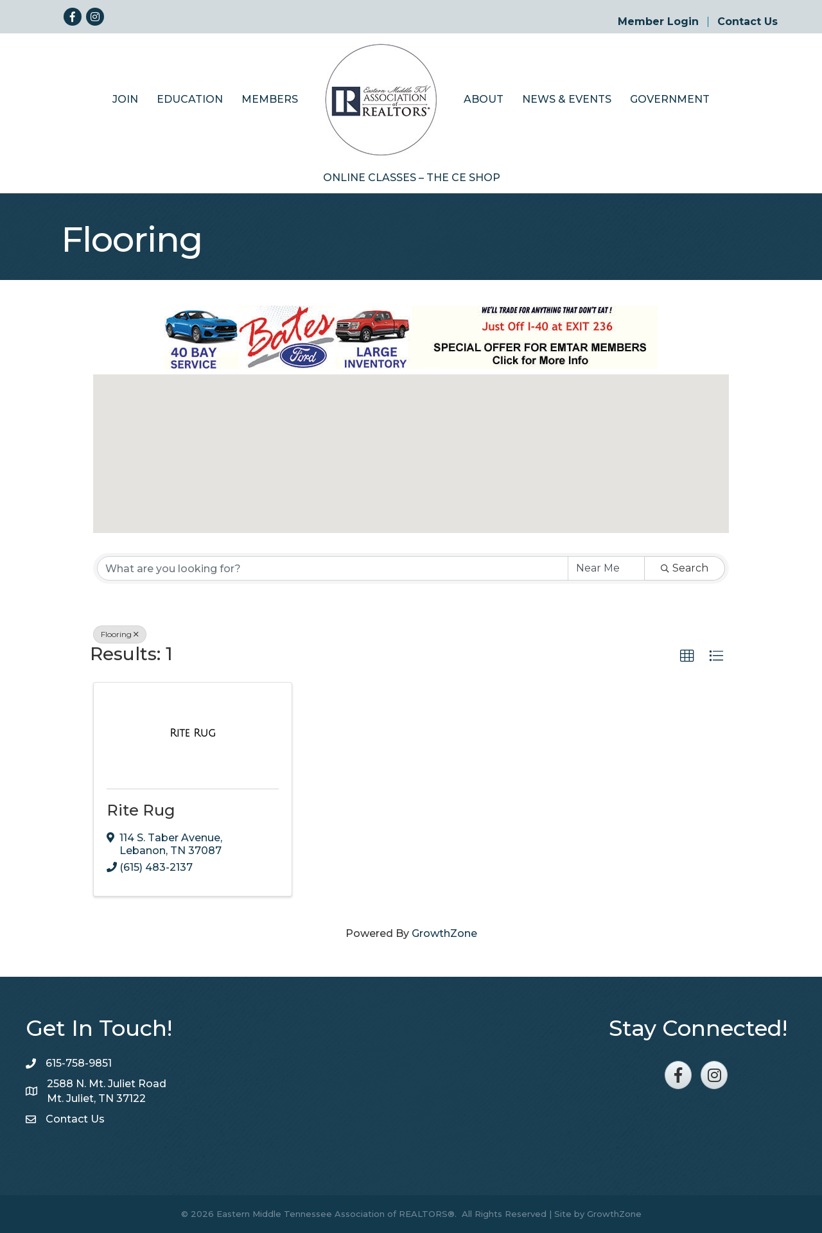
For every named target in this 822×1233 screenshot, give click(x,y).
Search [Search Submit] (684, 568)
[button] (411, 442)
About (483, 99)
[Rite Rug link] (193, 733)
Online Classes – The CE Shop (411, 177)
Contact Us (747, 22)
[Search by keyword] (332, 568)
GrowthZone (444, 933)
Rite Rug (141, 810)
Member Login (658, 22)
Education (190, 99)
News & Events (566, 99)
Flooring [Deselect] (120, 634)
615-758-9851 (79, 1063)
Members (269, 99)
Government (670, 99)
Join (125, 99)
